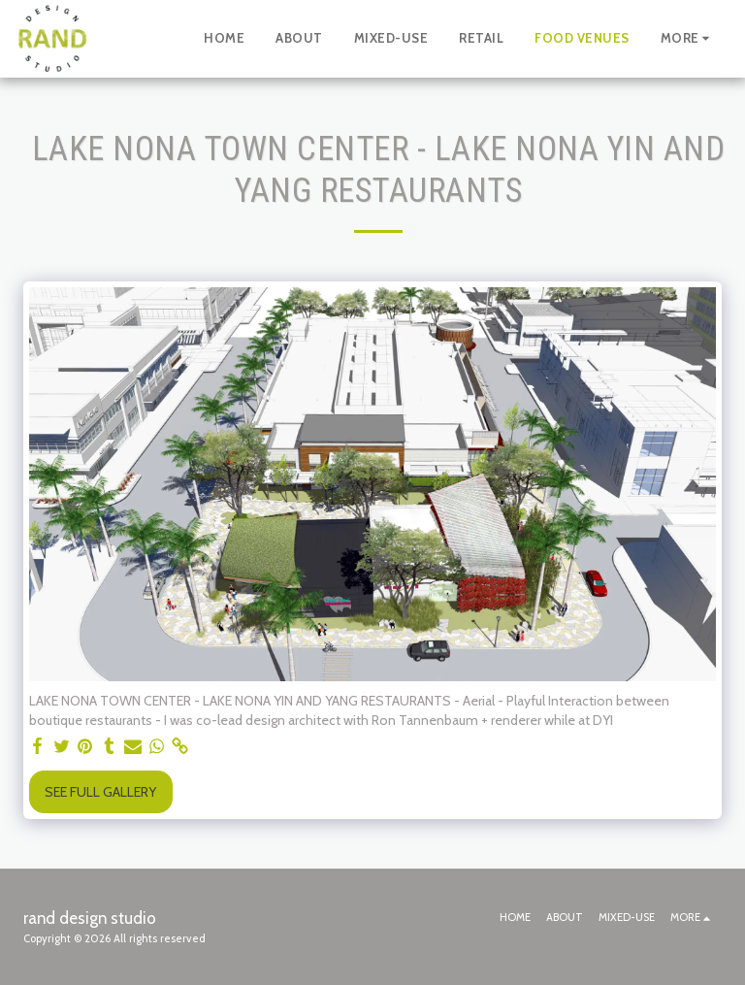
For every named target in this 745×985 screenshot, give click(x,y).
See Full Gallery (100, 792)
